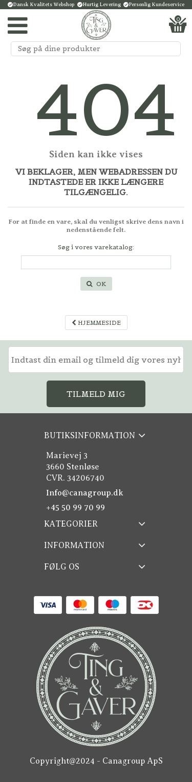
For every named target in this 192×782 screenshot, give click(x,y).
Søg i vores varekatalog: (96, 247)
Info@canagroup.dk (84, 492)
